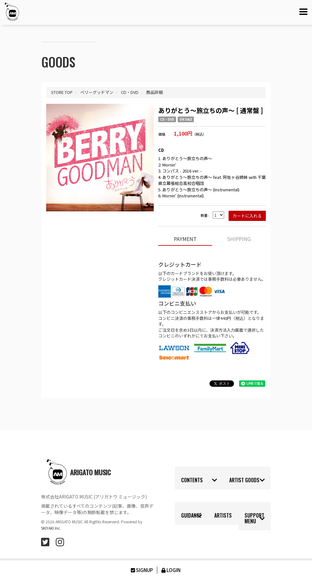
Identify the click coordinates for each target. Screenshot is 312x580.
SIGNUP (141, 570)
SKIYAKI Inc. (51, 528)
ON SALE (186, 119)
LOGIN (170, 570)
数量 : (205, 215)
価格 (161, 134)
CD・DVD (167, 119)
